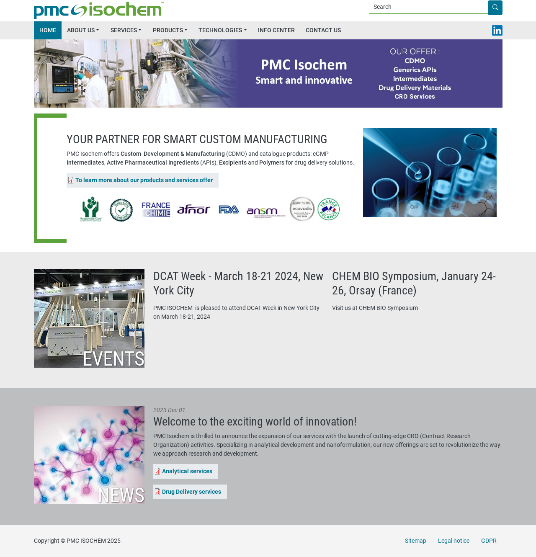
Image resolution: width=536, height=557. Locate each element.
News (121, 495)
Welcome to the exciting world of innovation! (255, 421)
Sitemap (415, 540)
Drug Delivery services (191, 491)
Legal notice (453, 540)
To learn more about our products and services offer (144, 180)
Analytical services (187, 471)
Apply (501, 8)
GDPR (489, 540)
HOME (47, 30)
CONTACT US (323, 30)
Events (113, 359)
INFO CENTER (276, 30)
